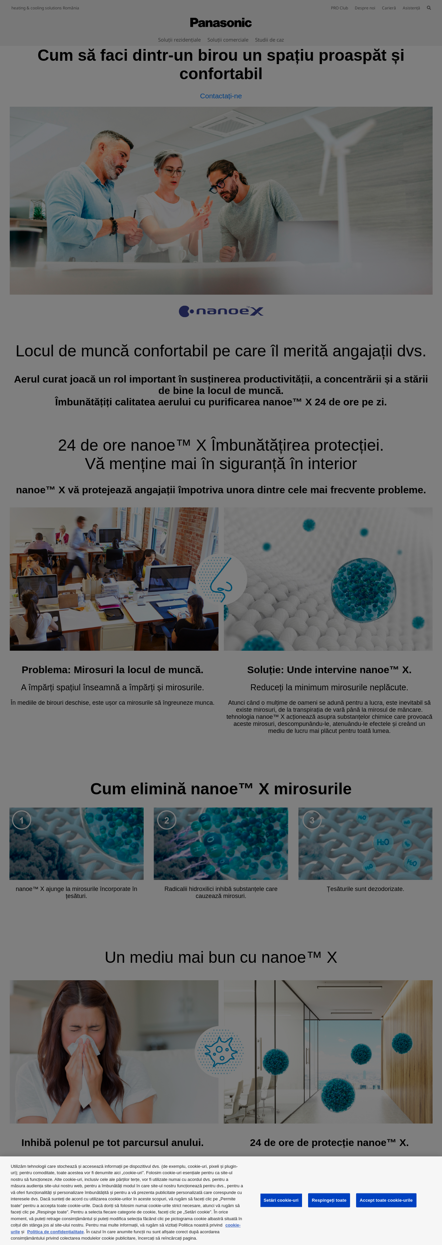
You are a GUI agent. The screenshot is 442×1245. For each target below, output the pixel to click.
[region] (221, 1200)
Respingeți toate (329, 1200)
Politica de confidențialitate (55, 1231)
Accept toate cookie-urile (386, 1200)
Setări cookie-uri (281, 1200)
